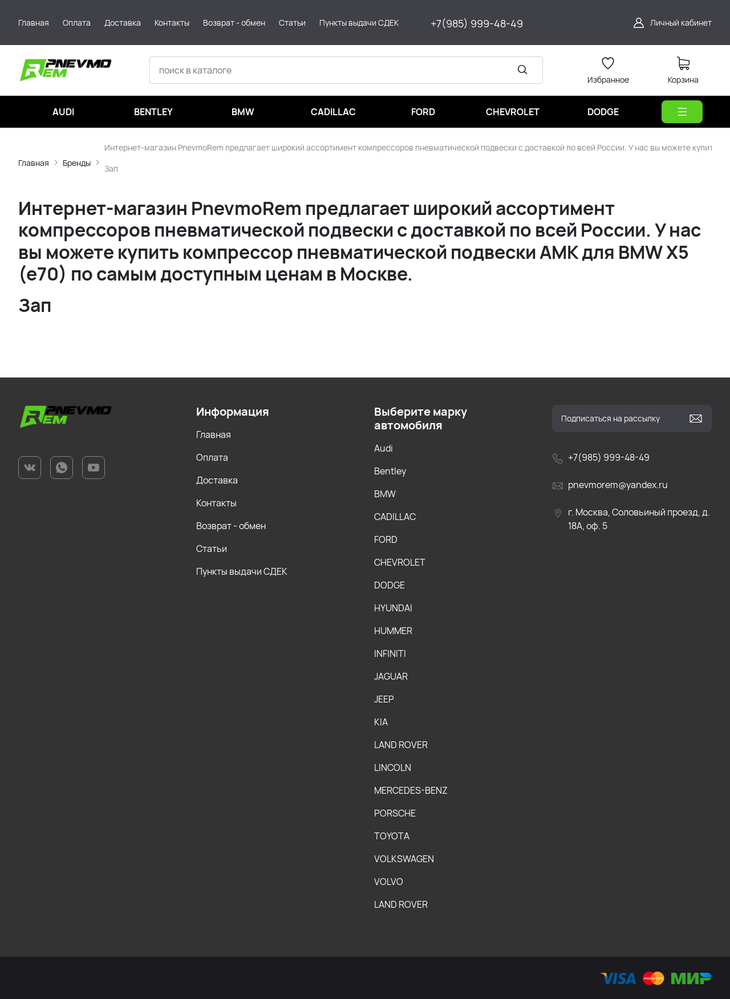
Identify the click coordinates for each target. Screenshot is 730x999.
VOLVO (388, 881)
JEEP (384, 699)
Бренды (77, 162)
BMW (385, 494)
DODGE (389, 585)
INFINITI (390, 653)
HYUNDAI (393, 608)
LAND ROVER (401, 744)
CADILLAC (395, 516)
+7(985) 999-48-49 (477, 23)
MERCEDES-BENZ (411, 790)
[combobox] (346, 70)
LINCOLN (392, 767)
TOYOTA (391, 836)
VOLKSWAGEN (404, 858)
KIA (381, 722)
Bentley (390, 471)
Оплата (212, 457)
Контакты (216, 503)
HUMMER (393, 630)
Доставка (217, 480)
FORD (386, 539)
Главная (33, 162)
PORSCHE (395, 813)
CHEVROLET (399, 562)
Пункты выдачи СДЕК (241, 571)
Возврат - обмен (231, 525)
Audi (383, 448)
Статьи (211, 548)
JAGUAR (391, 676)
